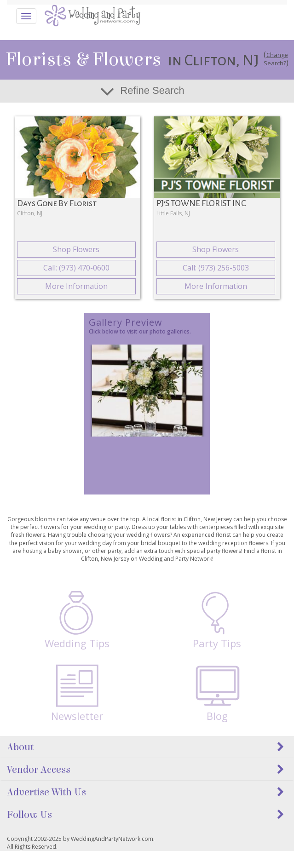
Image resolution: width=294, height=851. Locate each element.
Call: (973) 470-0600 (76, 268)
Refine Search (152, 90)
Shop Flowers (76, 249)
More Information (76, 286)
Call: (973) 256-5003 (216, 268)
